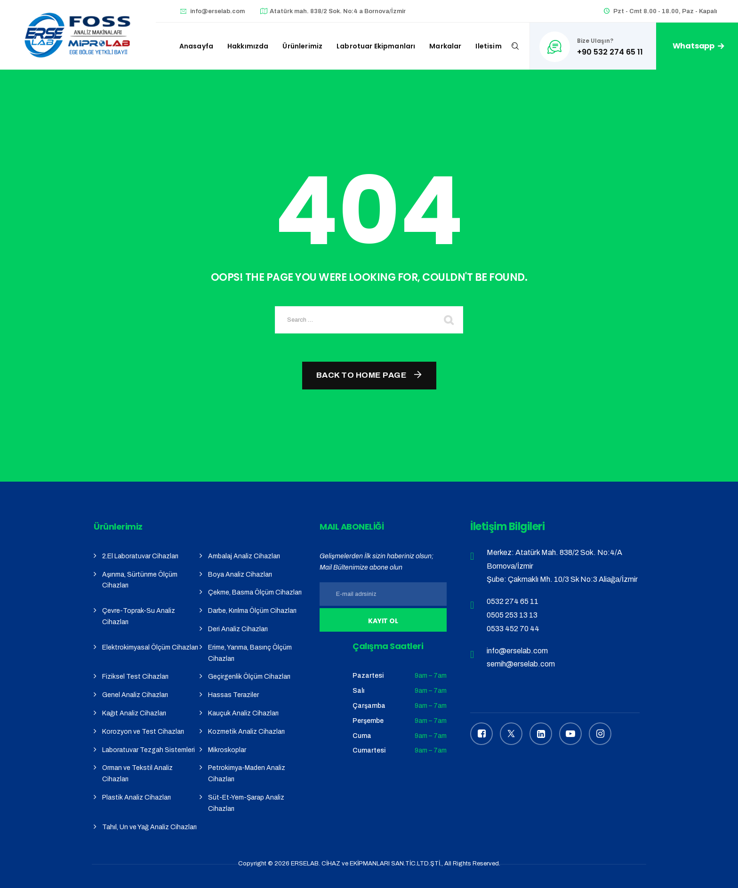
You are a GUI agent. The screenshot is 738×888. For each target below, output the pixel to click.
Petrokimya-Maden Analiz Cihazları (246, 773)
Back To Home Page (361, 375)
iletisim (488, 46)
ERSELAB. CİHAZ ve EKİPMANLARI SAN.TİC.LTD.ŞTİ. (366, 863)
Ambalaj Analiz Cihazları (244, 556)
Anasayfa (196, 46)
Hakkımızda (248, 46)
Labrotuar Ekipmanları (376, 46)
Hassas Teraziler (233, 694)
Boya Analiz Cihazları (240, 574)
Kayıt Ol (383, 621)
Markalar (445, 46)
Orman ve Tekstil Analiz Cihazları (137, 773)
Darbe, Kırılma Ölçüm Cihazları (252, 610)
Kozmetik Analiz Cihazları (246, 731)
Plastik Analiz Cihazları (136, 797)
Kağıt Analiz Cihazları (134, 713)
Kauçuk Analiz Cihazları (243, 713)
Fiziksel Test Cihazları (135, 676)
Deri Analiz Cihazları (238, 629)
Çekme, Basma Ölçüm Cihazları (255, 592)
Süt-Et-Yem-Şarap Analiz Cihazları (246, 803)
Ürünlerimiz (302, 46)
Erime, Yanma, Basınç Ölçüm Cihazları (250, 653)
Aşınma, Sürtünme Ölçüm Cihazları (139, 580)
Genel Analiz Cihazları (135, 694)
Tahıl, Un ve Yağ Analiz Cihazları (149, 827)
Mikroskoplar (227, 749)
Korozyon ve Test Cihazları (143, 731)
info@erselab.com (217, 11)
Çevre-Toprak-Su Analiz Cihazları (138, 616)
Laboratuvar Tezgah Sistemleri (148, 749)
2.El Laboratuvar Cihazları (140, 556)
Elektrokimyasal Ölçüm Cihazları (150, 647)
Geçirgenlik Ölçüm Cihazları (249, 676)
